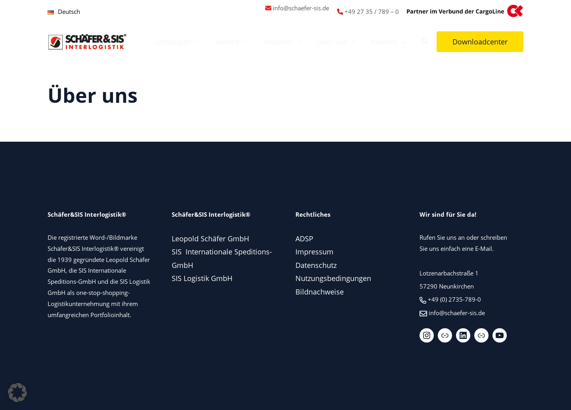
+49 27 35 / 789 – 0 (372, 11)
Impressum (314, 251)
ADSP (304, 238)
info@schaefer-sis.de (301, 8)
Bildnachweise (319, 291)
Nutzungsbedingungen (333, 278)
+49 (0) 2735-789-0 (454, 299)
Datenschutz (316, 265)
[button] (201, 42)
